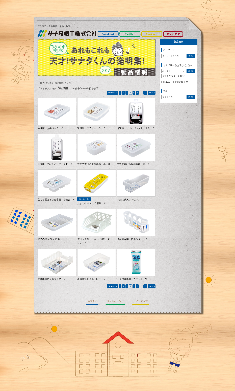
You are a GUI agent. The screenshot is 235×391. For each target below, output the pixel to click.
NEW (165, 81)
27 (145, 92)
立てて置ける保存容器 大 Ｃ (133, 164)
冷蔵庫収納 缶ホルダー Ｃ (132, 239)
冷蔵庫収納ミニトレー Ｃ (91, 279)
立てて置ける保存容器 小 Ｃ (93, 164)
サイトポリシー (115, 301)
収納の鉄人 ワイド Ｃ (49, 239)
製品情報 (49, 83)
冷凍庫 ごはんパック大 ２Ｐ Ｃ (135, 128)
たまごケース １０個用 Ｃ (91, 203)
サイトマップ (141, 301)
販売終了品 (180, 81)
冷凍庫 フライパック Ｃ (91, 128)
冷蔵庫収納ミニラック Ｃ (52, 279)
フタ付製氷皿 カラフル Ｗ (132, 279)
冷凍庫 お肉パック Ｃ (50, 128)
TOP (42, 83)
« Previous (112, 92)
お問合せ (92, 301)
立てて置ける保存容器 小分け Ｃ (56, 199)
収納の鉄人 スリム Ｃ (128, 199)
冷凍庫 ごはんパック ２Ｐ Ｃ (55, 164)
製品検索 (59, 83)
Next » (152, 92)
